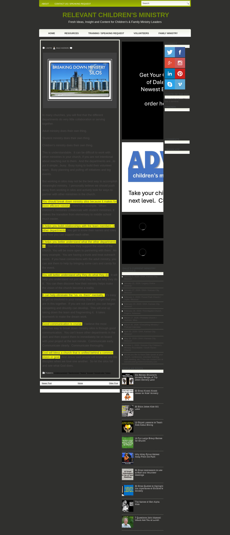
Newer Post (47, 383)
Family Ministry (168, 33)
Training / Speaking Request (106, 33)
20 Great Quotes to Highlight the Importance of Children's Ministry (149, 488)
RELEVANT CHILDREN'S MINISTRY (115, 14)
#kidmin (83, 373)
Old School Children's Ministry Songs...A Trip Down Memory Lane (146, 377)
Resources (72, 33)
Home (51, 33)
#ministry (90, 373)
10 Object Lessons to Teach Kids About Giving (148, 423)
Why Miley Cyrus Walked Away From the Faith (147, 455)
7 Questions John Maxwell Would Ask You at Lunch (148, 518)
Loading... (169, 144)
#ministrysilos (99, 373)
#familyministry (74, 373)
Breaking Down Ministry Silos (66, 43)
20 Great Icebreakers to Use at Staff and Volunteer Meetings (148, 472)
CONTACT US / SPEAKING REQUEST (73, 4)
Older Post (113, 383)
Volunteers (141, 33)
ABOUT (45, 4)
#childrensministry (61, 373)
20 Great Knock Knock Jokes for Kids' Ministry (146, 391)
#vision (108, 373)
